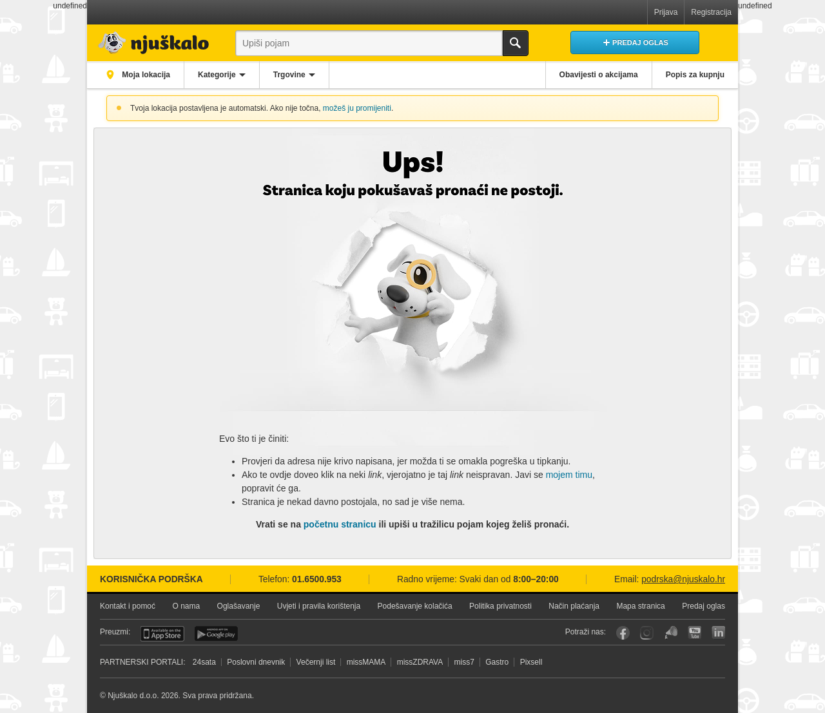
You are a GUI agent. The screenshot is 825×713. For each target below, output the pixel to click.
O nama (186, 606)
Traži (516, 43)
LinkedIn (718, 633)
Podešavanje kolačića (415, 606)
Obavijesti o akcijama (598, 74)
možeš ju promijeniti (357, 108)
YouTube (694, 633)
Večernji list (316, 662)
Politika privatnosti (500, 606)
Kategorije (217, 74)
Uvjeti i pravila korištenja (318, 606)
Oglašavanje (238, 606)
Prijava (666, 12)
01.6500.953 (317, 579)
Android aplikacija (216, 634)
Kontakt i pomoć (127, 606)
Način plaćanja (573, 606)
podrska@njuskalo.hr (683, 579)
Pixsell (531, 662)
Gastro (497, 662)
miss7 (464, 662)
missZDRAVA (420, 662)
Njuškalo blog (670, 633)
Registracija (711, 12)
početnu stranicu (340, 524)
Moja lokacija (145, 74)
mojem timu (569, 475)
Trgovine (289, 74)
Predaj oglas (703, 606)
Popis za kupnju (695, 74)
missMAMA (366, 662)
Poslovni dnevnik (256, 662)
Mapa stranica (640, 606)
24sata (204, 662)
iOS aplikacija (162, 634)
